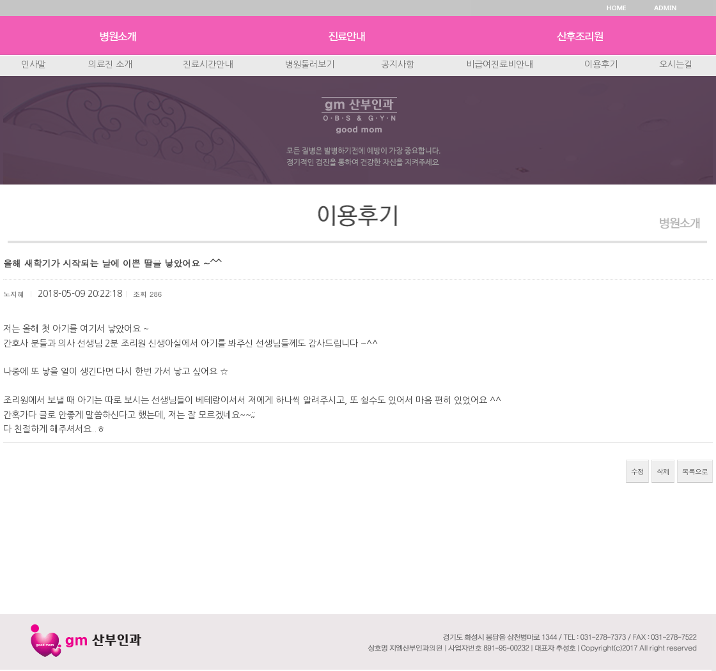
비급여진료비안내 (499, 64)
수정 (637, 471)
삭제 (663, 471)
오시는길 (675, 64)
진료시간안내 (208, 64)
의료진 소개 (110, 64)
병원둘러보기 (309, 64)
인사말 (33, 64)
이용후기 (601, 64)
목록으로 (695, 471)
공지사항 (397, 64)
